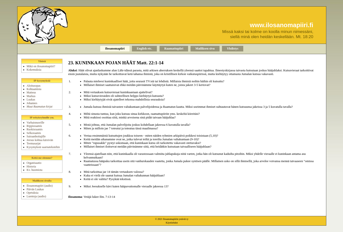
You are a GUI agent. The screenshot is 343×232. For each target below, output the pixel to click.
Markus (31, 96)
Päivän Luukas (35, 189)
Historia (31, 166)
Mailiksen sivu (204, 48)
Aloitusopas (33, 85)
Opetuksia (32, 192)
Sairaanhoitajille (36, 136)
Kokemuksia (34, 69)
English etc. (144, 48)
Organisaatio (34, 163)
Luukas (31, 99)
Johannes (32, 103)
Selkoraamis (34, 133)
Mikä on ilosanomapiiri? (41, 66)
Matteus (31, 92)
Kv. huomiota (34, 170)
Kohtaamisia (34, 89)
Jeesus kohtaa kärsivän (40, 140)
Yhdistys (232, 48)
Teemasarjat (34, 143)
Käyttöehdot (172, 222)
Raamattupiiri (173, 48)
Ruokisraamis (35, 129)
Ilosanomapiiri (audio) (40, 185)
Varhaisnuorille (35, 122)
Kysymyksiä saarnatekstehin (43, 147)
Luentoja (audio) (36, 196)
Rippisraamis (34, 126)
